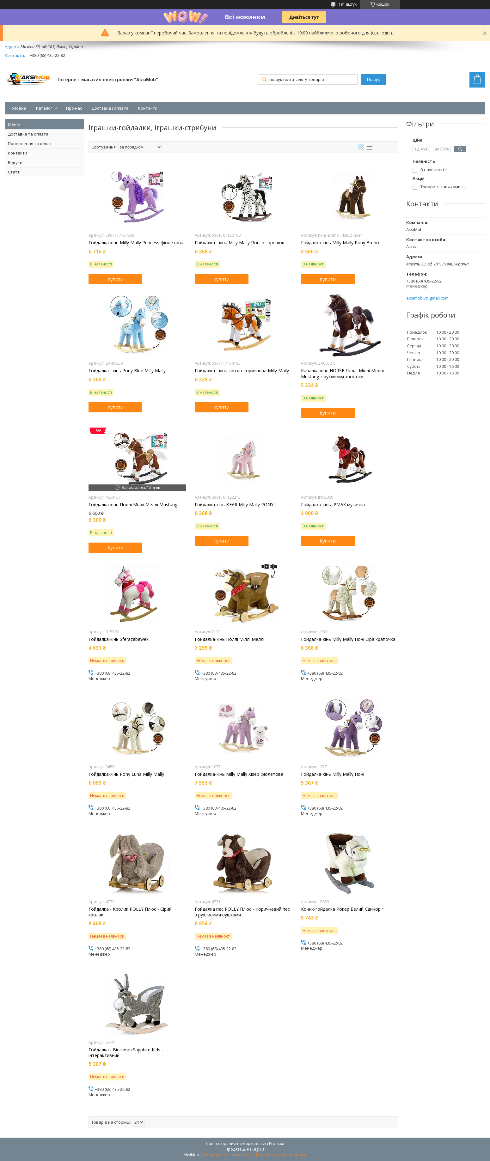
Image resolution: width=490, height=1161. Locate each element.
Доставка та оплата (28, 134)
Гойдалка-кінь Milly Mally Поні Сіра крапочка (348, 639)
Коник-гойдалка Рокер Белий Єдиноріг (342, 909)
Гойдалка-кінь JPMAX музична (333, 505)
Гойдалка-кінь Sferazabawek (119, 639)
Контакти (147, 108)
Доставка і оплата (110, 108)
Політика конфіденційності (281, 1155)
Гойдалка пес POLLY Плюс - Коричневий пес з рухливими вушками (242, 912)
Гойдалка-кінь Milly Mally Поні (332, 774)
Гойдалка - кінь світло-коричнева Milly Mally (242, 371)
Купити (115, 279)
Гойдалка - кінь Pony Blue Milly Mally (127, 371)
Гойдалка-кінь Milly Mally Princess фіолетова (136, 243)
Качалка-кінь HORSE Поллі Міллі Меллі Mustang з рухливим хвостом (342, 373)
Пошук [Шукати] (373, 79)
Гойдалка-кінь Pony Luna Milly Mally (126, 774)
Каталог (44, 108)
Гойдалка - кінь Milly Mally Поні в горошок (239, 243)
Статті (14, 172)
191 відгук (348, 4)
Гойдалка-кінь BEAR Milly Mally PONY (234, 505)
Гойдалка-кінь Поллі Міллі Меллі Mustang (133, 505)
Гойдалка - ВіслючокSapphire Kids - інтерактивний (126, 1052)
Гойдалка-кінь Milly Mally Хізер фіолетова (239, 774)
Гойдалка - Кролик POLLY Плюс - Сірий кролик (130, 912)
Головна (17, 108)
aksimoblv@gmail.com (427, 298)
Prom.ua (276, 1143)
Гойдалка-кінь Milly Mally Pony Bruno (340, 243)
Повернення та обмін (29, 143)
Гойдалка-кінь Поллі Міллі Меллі (229, 639)
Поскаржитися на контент (227, 1155)
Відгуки (15, 162)
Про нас (74, 108)
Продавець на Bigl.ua (245, 1149)
